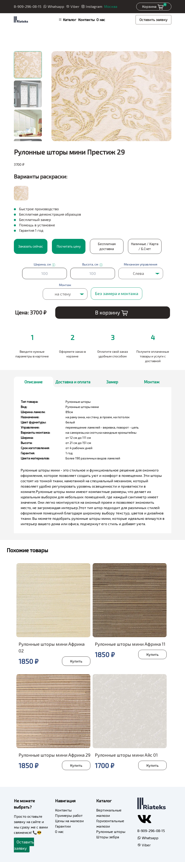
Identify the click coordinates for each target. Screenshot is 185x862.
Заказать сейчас (30, 246)
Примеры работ (69, 815)
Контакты (86, 19)
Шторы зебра (107, 837)
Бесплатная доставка (107, 246)
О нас (100, 19)
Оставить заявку (153, 19)
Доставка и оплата (72, 381)
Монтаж (151, 381)
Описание (33, 381)
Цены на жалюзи (69, 821)
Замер (112, 381)
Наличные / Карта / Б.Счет (144, 246)
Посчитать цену (69, 246)
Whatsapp (53, 6)
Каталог (67, 19)
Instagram (91, 6)
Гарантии (63, 826)
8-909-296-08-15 (27, 6)
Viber (72, 6)
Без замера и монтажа (116, 293)
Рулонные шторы (110, 831)
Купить (76, 661)
